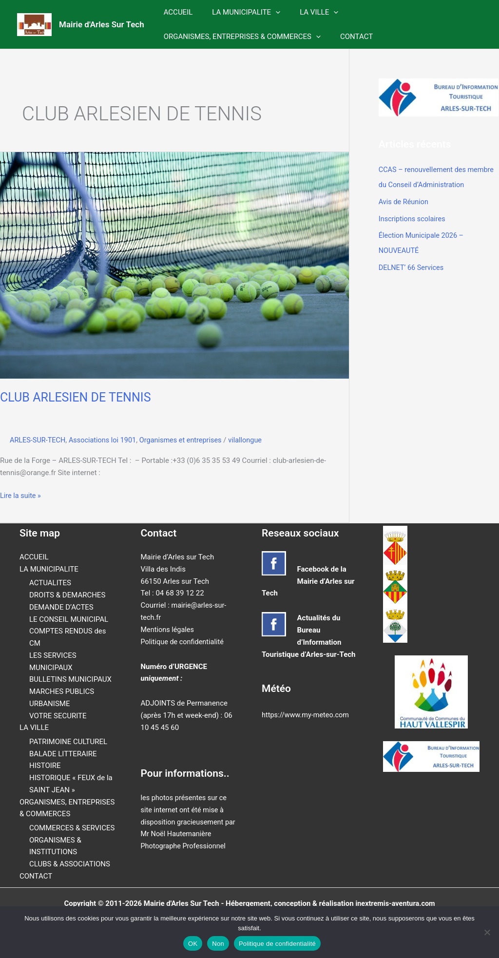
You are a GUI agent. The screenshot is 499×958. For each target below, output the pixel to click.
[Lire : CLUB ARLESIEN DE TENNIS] (174, 264)
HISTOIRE (45, 765)
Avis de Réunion (404, 200)
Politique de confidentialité (184, 641)
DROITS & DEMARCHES (67, 595)
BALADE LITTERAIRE (63, 753)
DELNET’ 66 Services (412, 264)
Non (218, 943)
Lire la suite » (21, 496)
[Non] (487, 932)
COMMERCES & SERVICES (72, 828)
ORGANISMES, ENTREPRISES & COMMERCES (239, 36)
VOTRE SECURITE (58, 715)
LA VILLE (307, 12)
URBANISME (49, 703)
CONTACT (349, 36)
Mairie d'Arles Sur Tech (101, 24)
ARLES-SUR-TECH (39, 440)
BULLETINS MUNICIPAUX (70, 679)
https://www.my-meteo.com (307, 714)
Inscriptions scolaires (413, 217)
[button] (268, 12)
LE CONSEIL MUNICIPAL (68, 618)
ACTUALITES (50, 582)
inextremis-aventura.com (395, 903)
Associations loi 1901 (106, 440)
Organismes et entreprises (187, 440)
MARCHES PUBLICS (61, 691)
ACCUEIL (176, 12)
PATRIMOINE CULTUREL (68, 741)
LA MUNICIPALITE (239, 12)
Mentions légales (168, 629)
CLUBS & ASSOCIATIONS (69, 864)
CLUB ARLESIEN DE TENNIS (78, 397)
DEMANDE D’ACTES (61, 607)
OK (192, 943)
